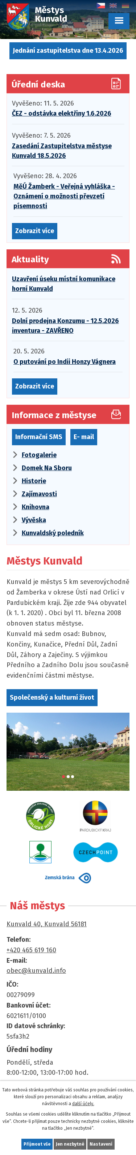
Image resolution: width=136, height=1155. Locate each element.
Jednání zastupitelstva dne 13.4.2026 (68, 51)
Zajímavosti (39, 494)
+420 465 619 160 (31, 950)
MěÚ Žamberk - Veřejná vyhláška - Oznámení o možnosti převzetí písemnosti (64, 196)
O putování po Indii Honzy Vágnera (64, 362)
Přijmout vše (37, 1144)
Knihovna (35, 507)
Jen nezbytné (70, 1144)
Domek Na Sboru (47, 468)
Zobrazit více (34, 231)
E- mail (84, 437)
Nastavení (101, 1144)
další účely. (83, 1103)
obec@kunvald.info (36, 971)
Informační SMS (38, 437)
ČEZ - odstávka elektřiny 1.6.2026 (61, 113)
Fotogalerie (39, 455)
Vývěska (34, 520)
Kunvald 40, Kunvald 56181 (47, 924)
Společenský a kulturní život (52, 697)
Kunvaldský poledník (53, 533)
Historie (34, 481)
